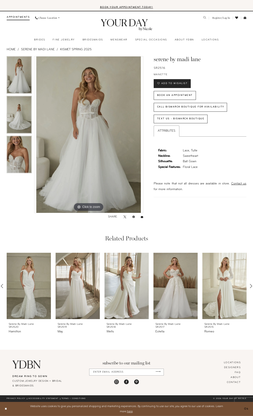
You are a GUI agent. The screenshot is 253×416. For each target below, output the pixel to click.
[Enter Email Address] (126, 372)
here (130, 411)
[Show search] (205, 18)
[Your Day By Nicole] (26, 364)
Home (11, 49)
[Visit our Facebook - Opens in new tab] (126, 381)
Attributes (166, 131)
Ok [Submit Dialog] (246, 408)
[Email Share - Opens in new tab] (142, 217)
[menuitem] (18, 18)
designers (232, 367)
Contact (234, 382)
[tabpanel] (19, 76)
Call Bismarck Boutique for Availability (191, 107)
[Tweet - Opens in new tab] (124, 217)
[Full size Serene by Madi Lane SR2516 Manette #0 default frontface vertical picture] (88, 135)
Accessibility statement (43, 398)
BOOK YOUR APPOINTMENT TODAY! (126, 7)
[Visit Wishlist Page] (237, 18)
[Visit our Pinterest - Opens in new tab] (136, 381)
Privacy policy (16, 398)
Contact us (238, 183)
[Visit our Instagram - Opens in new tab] (116, 381)
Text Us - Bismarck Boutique (181, 119)
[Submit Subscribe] (158, 372)
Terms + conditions (74, 398)
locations (232, 362)
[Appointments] (18, 18)
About (236, 377)
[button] (221, 18)
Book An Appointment (175, 95)
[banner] (126, 25)
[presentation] (29, 286)
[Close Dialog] (5, 409)
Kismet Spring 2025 (76, 49)
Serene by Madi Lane (38, 49)
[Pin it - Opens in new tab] (133, 217)
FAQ (238, 372)
